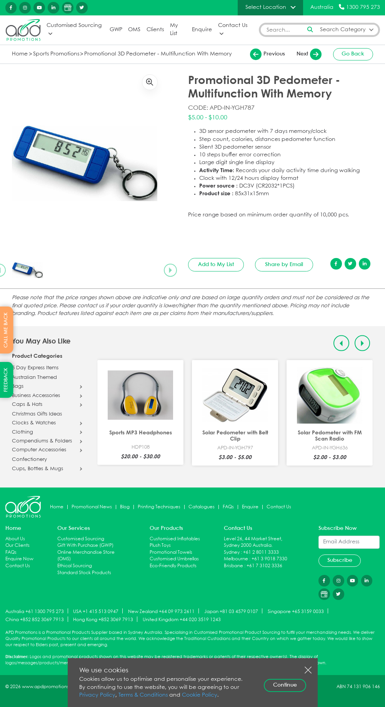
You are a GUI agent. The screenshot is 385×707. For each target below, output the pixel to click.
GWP (116, 29)
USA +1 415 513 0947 (95, 611)
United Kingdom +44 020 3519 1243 (182, 620)
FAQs (228, 507)
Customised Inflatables (175, 539)
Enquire (202, 29)
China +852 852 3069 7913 (34, 620)
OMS (134, 29)
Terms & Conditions (143, 695)
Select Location (265, 7)
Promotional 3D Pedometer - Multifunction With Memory (158, 54)
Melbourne (236, 559)
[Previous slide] (341, 343)
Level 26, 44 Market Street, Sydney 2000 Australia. (253, 542)
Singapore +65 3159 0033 (296, 611)
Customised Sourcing (74, 25)
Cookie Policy (199, 695)
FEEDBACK (5, 380)
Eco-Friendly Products (173, 566)
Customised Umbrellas (174, 559)
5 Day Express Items (35, 368)
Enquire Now (19, 559)
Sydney (232, 552)
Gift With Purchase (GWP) (85, 545)
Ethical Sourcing (74, 566)
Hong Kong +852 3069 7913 (103, 620)
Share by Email (284, 264)
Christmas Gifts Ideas (37, 414)
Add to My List (216, 264)
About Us (15, 539)
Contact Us (232, 25)
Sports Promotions (56, 54)
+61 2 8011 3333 (261, 552)
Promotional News (92, 507)
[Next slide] (170, 269)
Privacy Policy (97, 695)
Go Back (353, 54)
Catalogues (201, 507)
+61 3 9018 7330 (269, 559)
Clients (155, 29)
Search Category (343, 29)
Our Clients (17, 545)
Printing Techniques (159, 507)
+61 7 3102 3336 (264, 566)
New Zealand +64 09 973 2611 (161, 611)
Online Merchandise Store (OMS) (86, 555)
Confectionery (29, 459)
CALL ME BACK (5, 330)
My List (174, 29)
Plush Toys (160, 545)
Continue (285, 685)
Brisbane (233, 566)
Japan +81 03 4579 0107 (231, 611)
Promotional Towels (171, 552)
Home (20, 54)
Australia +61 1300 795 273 (34, 611)
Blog (125, 507)
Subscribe (339, 560)
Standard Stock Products (84, 573)
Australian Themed (34, 377)
